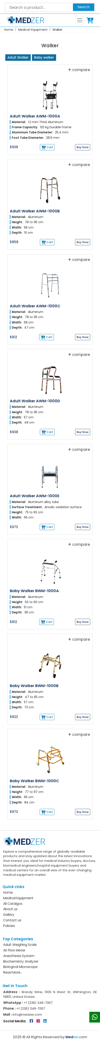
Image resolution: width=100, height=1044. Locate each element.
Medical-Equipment (33, 29)
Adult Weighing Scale (20, 944)
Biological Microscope (20, 967)
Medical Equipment (18, 898)
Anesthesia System (18, 956)
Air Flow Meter (14, 950)
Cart (91, 20)
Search (84, 7)
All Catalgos (12, 903)
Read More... (12, 972)
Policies (9, 926)
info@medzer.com (27, 1014)
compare (79, 69)
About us (10, 909)
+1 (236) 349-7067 (38, 1002)
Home (8, 29)
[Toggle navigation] (79, 20)
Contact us (12, 920)
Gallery (8, 914)
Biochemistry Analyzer (20, 961)
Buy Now (83, 147)
